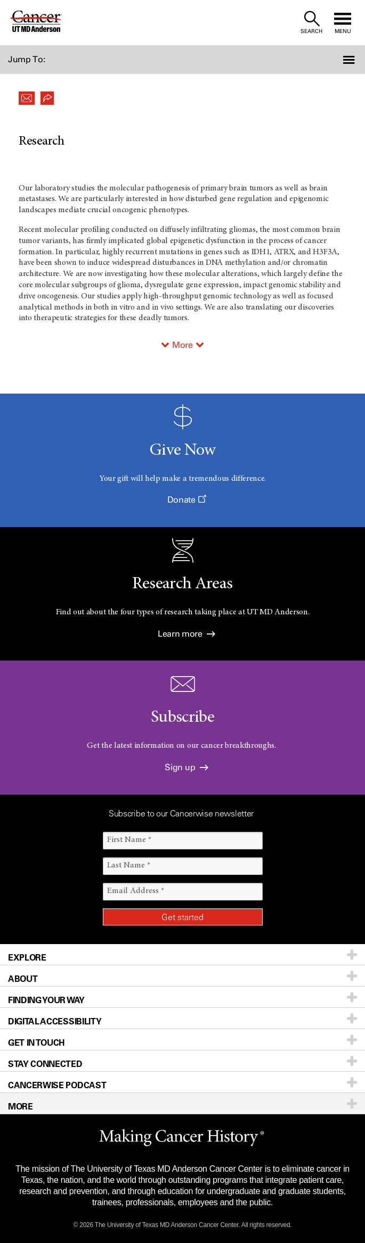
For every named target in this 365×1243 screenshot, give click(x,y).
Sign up (186, 767)
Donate (186, 500)
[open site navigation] (342, 22)
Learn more (186, 634)
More (182, 345)
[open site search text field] (311, 22)
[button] (337, 60)
